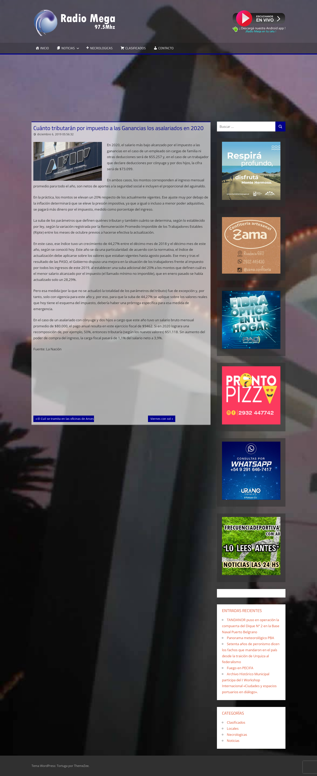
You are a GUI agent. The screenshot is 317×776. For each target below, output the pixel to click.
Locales (233, 728)
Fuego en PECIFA (240, 668)
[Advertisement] (158, 85)
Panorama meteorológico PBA (250, 637)
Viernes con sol (162, 418)
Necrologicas (237, 734)
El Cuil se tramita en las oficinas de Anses (65, 418)
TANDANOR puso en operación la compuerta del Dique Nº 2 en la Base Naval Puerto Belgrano (250, 625)
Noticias (233, 740)
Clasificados (236, 722)
